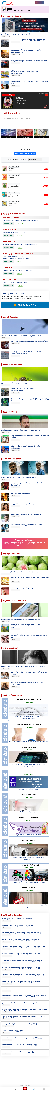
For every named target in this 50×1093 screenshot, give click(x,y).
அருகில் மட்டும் (16, 165)
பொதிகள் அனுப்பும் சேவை (28, 789)
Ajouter (25, 1090)
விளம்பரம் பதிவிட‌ (25, 305)
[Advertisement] (25, 1070)
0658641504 (8, 285)
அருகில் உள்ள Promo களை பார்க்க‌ (25, 159)
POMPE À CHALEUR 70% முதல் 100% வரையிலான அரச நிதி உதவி (29, 906)
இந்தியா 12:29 (6, 1054)
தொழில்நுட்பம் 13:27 (8, 1026)
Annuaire (34, 1090)
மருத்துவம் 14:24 (7, 984)
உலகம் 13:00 (6, 1047)
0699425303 (8, 223)
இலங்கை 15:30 (6, 949)
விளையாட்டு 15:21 (7, 956)
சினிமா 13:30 (6, 1019)
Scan (44, 1090)
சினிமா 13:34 (6, 1005)
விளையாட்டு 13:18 (7, 1040)
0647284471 (28, 820)
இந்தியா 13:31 (6, 1012)
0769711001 (8, 235)
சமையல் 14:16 (6, 991)
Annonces (6, 1090)
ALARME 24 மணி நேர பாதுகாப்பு (28, 812)
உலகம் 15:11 (6, 963)
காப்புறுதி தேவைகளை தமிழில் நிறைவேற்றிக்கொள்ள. (28, 741)
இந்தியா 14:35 (6, 970)
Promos (15, 1090)
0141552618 (8, 261)
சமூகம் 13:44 (6, 998)
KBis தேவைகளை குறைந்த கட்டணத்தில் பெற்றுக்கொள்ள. (29, 718)
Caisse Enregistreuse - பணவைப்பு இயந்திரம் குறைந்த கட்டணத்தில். (28, 765)
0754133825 (28, 775)
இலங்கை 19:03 (6, 935)
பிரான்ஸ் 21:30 (6, 920)
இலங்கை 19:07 (6, 928)
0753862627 (8, 247)
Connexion (39, 3)
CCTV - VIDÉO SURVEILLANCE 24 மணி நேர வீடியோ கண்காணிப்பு (29, 858)
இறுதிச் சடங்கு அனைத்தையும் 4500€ (28, 835)
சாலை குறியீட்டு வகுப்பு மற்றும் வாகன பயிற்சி (29, 882)
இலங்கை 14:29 (6, 977)
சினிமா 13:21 (6, 1033)
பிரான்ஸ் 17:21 (6, 942)
